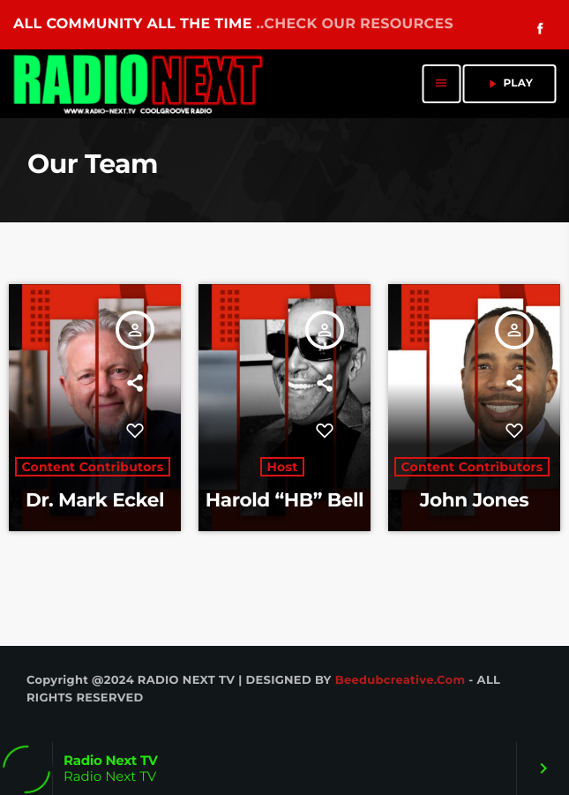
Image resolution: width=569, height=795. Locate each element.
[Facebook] (540, 30)
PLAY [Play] (509, 84)
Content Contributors (92, 467)
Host (281, 467)
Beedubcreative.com (400, 680)
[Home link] (139, 84)
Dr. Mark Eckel (95, 500)
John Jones (474, 500)
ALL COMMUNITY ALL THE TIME (233, 24)
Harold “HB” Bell (284, 500)
